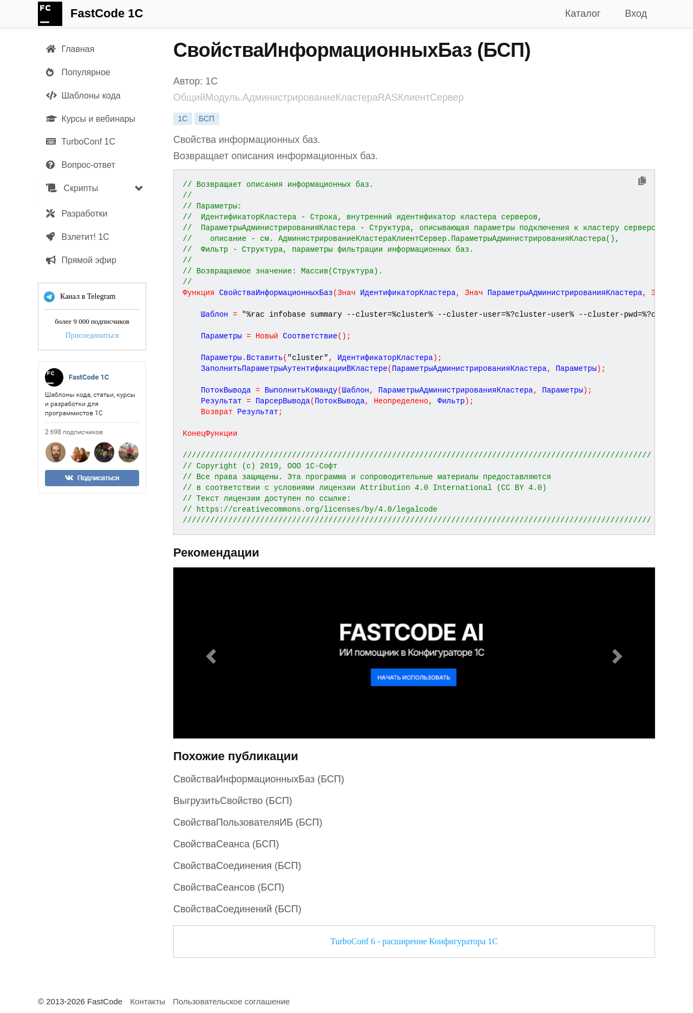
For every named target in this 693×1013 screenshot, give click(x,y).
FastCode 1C (106, 13)
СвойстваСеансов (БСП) (228, 887)
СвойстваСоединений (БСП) (237, 909)
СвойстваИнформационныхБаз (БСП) (258, 779)
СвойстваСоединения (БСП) (237, 865)
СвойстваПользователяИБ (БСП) (248, 822)
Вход (636, 13)
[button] (209, 652)
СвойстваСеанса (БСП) (226, 844)
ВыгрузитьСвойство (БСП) (232, 800)
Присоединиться (92, 335)
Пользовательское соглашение (231, 1001)
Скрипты (72, 188)
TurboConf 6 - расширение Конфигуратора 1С (414, 941)
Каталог (582, 13)
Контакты (147, 1001)
